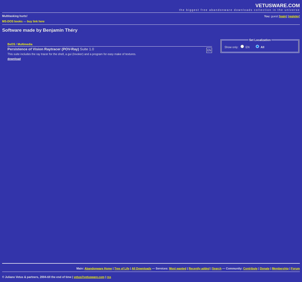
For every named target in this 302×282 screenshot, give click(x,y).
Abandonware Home (98, 268)
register (294, 16)
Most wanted (177, 268)
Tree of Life (121, 268)
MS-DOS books (12, 21)
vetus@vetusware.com (89, 277)
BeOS (11, 44)
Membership (280, 268)
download (14, 58)
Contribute (250, 268)
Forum (295, 268)
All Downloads (141, 268)
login (283, 16)
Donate (265, 268)
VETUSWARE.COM (277, 5)
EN (247, 47)
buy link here (36, 21)
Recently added (199, 268)
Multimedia (25, 44)
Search (217, 268)
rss (109, 277)
